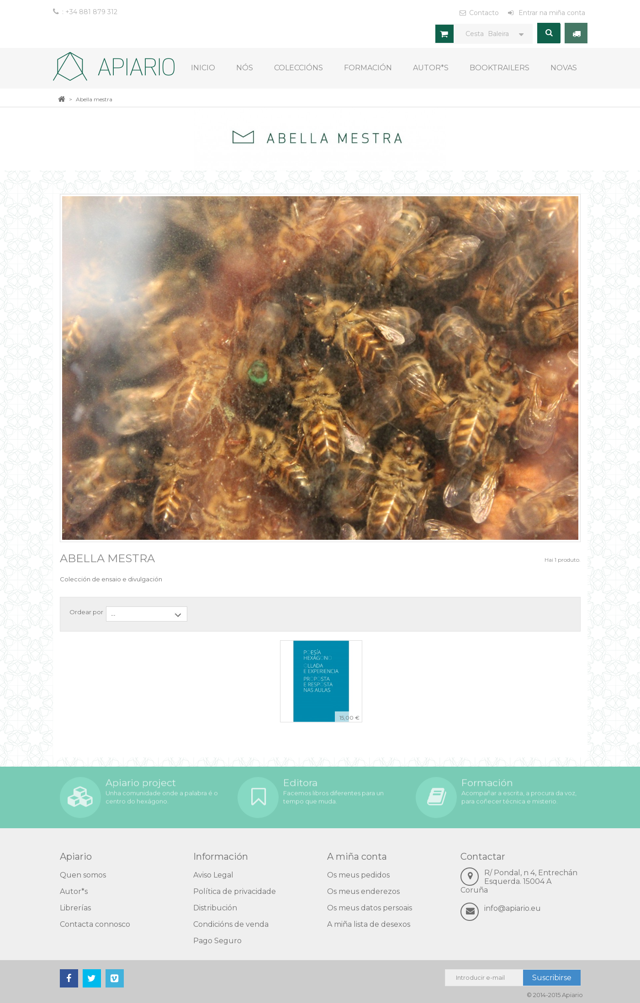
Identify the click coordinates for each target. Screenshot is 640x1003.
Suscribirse (551, 977)
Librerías (75, 908)
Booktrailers (499, 67)
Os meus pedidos (358, 875)
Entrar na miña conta (551, 13)
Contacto (484, 13)
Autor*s (431, 67)
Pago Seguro (217, 940)
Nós (244, 67)
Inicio (203, 67)
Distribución (215, 908)
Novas (563, 67)
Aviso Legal (213, 875)
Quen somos (83, 875)
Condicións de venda (231, 924)
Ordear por (86, 612)
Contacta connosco (95, 924)
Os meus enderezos (363, 891)
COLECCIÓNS (298, 67)
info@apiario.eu (512, 908)
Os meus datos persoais (369, 908)
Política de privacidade (234, 891)
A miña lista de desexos (368, 924)
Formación (368, 67)
